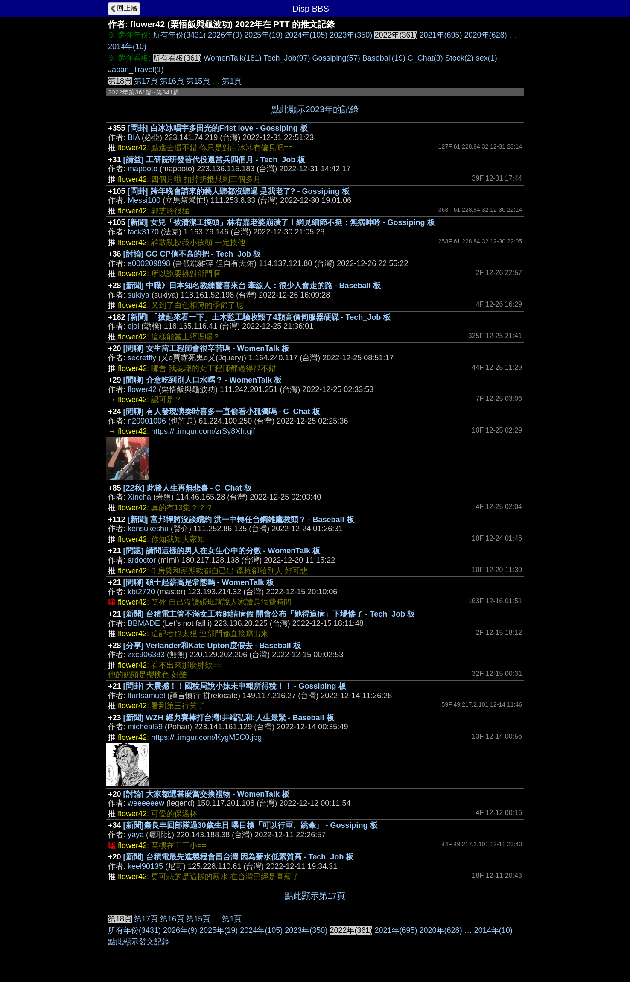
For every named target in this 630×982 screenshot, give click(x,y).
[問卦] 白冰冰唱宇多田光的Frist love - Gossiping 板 (218, 128)
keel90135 (145, 866)
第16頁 (172, 81)
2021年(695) (440, 35)
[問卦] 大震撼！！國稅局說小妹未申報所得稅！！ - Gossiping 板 (234, 686)
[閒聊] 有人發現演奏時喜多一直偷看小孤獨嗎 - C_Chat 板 (221, 411)
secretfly (142, 358)
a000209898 (149, 263)
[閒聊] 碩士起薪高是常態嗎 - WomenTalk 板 (198, 582)
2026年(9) (225, 35)
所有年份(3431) (179, 35)
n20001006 (147, 421)
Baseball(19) (383, 58)
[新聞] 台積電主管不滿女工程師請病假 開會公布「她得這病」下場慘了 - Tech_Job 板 (269, 614)
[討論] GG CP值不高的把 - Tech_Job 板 (192, 254)
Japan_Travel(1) (135, 69)
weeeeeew (146, 803)
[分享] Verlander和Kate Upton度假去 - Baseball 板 (212, 645)
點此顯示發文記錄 (138, 942)
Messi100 (144, 200)
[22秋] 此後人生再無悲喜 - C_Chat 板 (187, 488)
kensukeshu (148, 528)
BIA (134, 137)
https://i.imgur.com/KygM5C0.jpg (206, 737)
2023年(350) (351, 35)
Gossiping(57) (336, 58)
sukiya (138, 295)
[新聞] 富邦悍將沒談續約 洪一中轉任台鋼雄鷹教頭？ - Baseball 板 (241, 519)
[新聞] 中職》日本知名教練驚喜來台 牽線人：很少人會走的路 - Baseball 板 (252, 285)
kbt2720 (141, 591)
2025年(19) (263, 35)
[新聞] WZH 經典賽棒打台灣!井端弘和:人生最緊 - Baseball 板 (228, 717)
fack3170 (143, 232)
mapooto (143, 168)
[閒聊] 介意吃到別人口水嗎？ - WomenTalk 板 (202, 380)
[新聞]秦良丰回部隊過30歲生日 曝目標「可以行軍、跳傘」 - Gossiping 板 (250, 825)
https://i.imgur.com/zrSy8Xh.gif (203, 431)
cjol (133, 326)
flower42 (142, 389)
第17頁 (146, 81)
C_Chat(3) (425, 58)
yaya (136, 834)
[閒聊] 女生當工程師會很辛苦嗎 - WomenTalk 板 (206, 348)
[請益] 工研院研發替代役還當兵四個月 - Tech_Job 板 (214, 159)
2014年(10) (127, 46)
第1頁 (232, 81)
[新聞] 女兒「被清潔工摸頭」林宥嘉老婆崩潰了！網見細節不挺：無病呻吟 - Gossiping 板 (281, 222)
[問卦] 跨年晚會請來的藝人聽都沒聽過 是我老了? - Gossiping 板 (239, 191)
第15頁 (198, 81)
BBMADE (144, 623)
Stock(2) (459, 58)
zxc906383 (146, 654)
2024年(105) (306, 35)
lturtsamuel (146, 695)
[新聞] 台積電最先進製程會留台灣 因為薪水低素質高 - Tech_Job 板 (238, 857)
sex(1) (486, 58)
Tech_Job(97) (286, 58)
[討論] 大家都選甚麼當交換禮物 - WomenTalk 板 (206, 794)
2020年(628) (485, 35)
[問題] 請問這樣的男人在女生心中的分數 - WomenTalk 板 (221, 551)
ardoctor (142, 560)
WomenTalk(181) (233, 58)
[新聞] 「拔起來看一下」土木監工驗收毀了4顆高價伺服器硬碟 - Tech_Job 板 (259, 317)
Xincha (139, 497)
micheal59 (145, 726)
